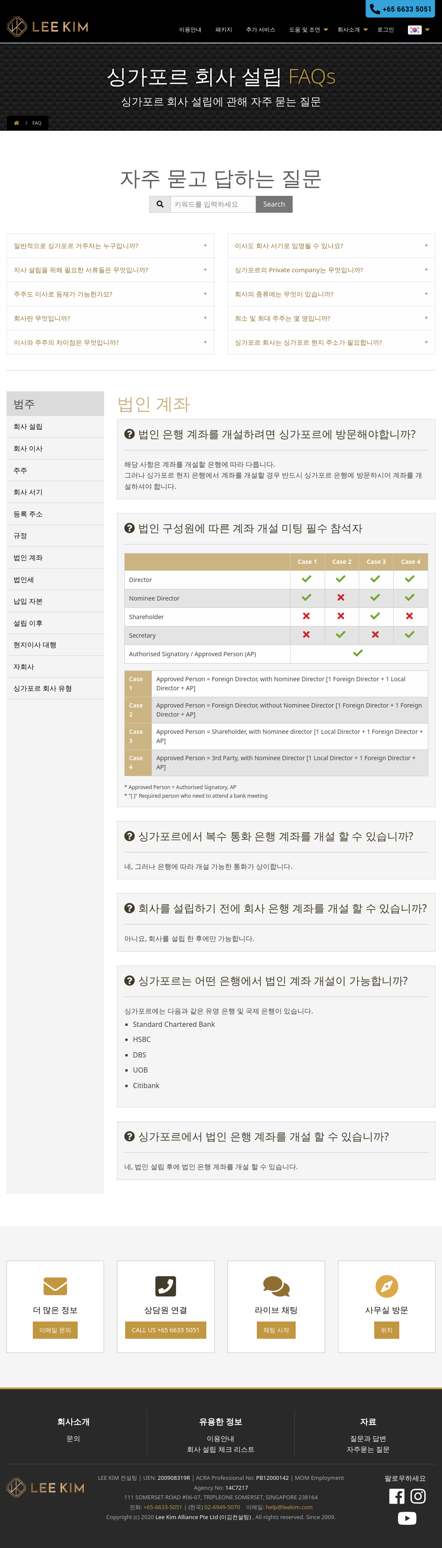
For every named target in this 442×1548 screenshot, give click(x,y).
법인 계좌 (28, 557)
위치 (387, 1330)
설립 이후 (28, 623)
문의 (73, 1438)
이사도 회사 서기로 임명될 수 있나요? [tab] (289, 245)
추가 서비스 (260, 29)
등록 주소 (28, 514)
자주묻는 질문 (368, 1449)
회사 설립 (28, 426)
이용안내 (190, 29)
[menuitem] (190, 30)
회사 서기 (28, 492)
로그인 (385, 29)
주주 (20, 470)
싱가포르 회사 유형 (42, 688)
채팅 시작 (276, 1330)
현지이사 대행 (35, 644)
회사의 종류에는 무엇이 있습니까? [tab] (284, 293)
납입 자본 (28, 601)
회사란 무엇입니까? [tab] (42, 318)
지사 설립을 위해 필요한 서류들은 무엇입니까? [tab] (81, 269)
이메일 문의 (55, 1330)
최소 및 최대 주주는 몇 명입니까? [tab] (282, 318)
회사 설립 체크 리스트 (220, 1449)
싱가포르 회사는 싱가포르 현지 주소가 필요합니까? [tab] (308, 342)
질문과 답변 (368, 1438)
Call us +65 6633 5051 (165, 1330)
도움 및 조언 (304, 29)
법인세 (23, 579)
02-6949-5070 (221, 1507)
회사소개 (349, 29)
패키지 (223, 29)
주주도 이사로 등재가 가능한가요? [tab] (63, 293)
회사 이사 (28, 448)
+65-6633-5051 (162, 1507)
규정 (20, 535)
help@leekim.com (289, 1507)
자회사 (23, 666)
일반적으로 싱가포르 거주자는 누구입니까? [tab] (76, 245)
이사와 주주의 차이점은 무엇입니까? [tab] (66, 342)
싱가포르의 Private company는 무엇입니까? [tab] (299, 269)
